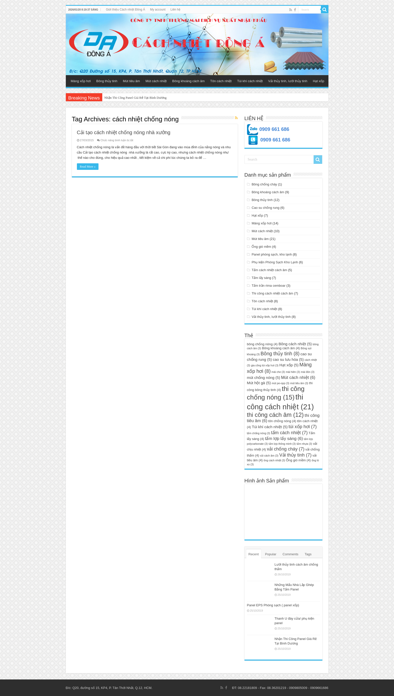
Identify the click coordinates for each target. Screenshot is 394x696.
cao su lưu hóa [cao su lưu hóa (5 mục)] (288, 359)
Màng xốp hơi (81, 81)
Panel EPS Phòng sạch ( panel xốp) (273, 605)
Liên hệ (176, 9)
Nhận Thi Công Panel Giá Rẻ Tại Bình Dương (135, 98)
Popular (270, 554)
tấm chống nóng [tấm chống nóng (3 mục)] (258, 433)
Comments (291, 554)
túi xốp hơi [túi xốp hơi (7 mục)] (302, 426)
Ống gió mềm (261, 246)
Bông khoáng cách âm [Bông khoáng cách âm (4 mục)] (281, 348)
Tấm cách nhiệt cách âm (269, 270)
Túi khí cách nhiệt (250, 81)
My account (157, 9)
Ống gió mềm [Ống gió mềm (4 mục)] (298, 460)
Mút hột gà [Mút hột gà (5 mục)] (259, 383)
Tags (308, 554)
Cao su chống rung (265, 208)
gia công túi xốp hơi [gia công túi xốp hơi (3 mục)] (264, 365)
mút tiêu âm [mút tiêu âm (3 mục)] (299, 383)
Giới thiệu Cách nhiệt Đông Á (125, 9)
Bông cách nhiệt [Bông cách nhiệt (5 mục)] (295, 344)
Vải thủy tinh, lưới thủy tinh (287, 81)
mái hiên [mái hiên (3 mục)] (293, 371)
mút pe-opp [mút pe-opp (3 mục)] (280, 383)
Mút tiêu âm (131, 81)
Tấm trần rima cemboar (268, 285)
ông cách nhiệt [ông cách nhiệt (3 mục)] (274, 460)
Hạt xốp (318, 81)
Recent (254, 554)
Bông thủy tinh (106, 81)
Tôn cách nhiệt (221, 81)
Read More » (88, 166)
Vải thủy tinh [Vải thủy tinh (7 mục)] (295, 455)
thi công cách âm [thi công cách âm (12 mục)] (275, 415)
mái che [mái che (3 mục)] (278, 371)
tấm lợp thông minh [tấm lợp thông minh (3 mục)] (282, 443)
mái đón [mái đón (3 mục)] (307, 371)
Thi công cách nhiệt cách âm (272, 293)
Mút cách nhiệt (156, 81)
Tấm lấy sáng (261, 278)
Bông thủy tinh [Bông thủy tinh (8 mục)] (280, 353)
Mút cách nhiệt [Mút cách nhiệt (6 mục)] (298, 377)
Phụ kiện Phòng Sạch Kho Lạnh (275, 262)
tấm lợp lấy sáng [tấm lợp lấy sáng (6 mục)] (284, 438)
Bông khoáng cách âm (188, 81)
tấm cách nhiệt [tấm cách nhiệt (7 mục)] (289, 432)
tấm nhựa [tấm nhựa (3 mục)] (304, 443)
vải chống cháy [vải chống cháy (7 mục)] (286, 449)
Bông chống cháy (264, 184)
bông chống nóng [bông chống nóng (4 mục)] (262, 344)
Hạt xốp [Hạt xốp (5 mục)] (289, 365)
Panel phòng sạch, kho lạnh (272, 254)
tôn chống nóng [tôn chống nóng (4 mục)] (282, 421)
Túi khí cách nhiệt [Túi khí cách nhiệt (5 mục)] (269, 427)
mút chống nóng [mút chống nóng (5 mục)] (263, 377)
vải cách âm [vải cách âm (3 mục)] (269, 455)
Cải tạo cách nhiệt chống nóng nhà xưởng (123, 132)
